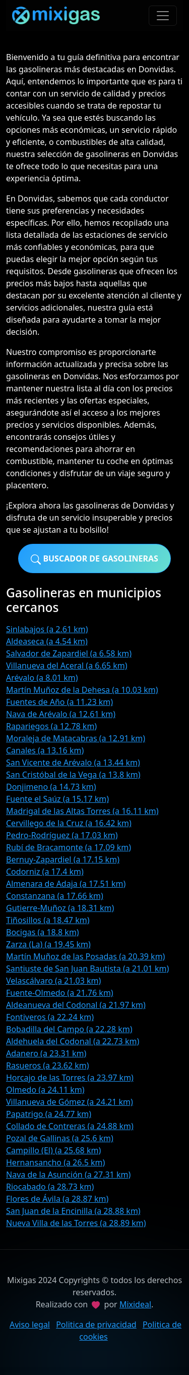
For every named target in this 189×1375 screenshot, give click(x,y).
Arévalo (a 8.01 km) (42, 677)
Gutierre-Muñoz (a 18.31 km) (60, 907)
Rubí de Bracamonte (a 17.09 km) (68, 847)
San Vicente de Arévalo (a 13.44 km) (73, 762)
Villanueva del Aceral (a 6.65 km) (66, 665)
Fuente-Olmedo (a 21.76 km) (59, 992)
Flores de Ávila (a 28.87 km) (57, 1198)
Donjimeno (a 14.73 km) (51, 786)
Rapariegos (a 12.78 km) (51, 726)
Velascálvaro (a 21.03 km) (53, 980)
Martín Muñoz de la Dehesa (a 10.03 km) (82, 689)
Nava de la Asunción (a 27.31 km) (68, 1174)
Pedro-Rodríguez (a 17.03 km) (61, 835)
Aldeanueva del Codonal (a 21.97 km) (76, 1004)
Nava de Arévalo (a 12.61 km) (60, 714)
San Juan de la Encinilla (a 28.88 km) (73, 1210)
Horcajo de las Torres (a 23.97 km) (70, 1077)
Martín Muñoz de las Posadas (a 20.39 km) (85, 956)
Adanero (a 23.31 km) (46, 1053)
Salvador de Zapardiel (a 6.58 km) (69, 653)
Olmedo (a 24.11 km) (45, 1089)
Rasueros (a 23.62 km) (47, 1065)
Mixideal (135, 1304)
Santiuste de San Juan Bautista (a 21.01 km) (87, 968)
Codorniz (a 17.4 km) (45, 871)
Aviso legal (30, 1324)
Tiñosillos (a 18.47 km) (47, 920)
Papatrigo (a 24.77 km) (48, 1113)
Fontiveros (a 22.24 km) (50, 1017)
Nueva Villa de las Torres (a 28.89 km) (76, 1223)
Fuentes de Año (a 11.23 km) (59, 701)
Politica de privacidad (96, 1324)
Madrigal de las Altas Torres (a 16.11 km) (82, 811)
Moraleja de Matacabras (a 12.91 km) (75, 738)
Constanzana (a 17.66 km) (54, 895)
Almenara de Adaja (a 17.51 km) (65, 883)
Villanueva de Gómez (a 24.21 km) (69, 1101)
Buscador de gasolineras (94, 559)
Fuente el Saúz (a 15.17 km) (57, 798)
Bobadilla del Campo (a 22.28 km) (69, 1029)
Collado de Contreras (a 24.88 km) (70, 1126)
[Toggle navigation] (163, 16)
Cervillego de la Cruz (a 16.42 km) (69, 823)
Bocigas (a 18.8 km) (42, 932)
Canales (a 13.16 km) (45, 750)
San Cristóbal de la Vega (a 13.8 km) (73, 774)
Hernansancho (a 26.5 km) (55, 1162)
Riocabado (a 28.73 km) (50, 1186)
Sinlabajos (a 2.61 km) (47, 629)
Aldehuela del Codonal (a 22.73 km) (72, 1041)
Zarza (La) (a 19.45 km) (48, 944)
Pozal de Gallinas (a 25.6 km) (59, 1138)
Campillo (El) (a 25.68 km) (53, 1150)
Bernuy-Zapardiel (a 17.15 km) (62, 859)
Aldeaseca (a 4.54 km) (47, 641)
